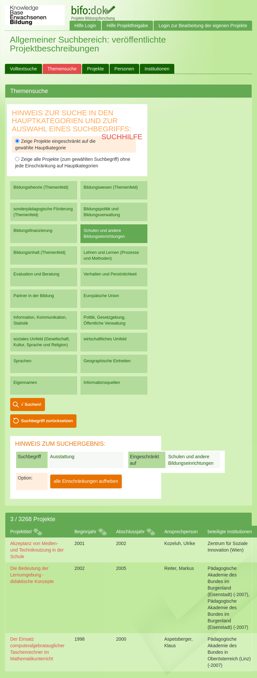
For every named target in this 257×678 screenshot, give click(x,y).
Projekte (95, 68)
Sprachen (22, 360)
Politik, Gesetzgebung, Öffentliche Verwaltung (104, 320)
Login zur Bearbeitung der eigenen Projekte (203, 25)
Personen (124, 68)
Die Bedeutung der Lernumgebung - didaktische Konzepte (32, 575)
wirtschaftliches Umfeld (105, 338)
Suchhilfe (121, 137)
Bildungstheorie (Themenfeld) (40, 187)
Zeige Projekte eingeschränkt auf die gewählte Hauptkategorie (55, 144)
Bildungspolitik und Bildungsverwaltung (102, 211)
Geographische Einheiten (107, 360)
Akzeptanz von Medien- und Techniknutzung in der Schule (37, 550)
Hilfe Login (85, 25)
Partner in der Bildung (33, 295)
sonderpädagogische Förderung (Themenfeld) (43, 211)
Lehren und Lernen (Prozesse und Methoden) (111, 255)
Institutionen (157, 68)
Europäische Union (101, 295)
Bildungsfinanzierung (32, 230)
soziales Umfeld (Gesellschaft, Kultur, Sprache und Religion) (41, 341)
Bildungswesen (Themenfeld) (111, 187)
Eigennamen (25, 382)
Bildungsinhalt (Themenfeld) (39, 252)
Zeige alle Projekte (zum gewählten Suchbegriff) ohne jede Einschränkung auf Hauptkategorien (72, 162)
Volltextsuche (23, 68)
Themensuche (62, 68)
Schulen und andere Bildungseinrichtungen (104, 233)
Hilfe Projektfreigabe (127, 25)
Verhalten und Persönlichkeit (110, 274)
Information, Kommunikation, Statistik (40, 320)
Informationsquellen (102, 382)
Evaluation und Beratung (36, 274)
